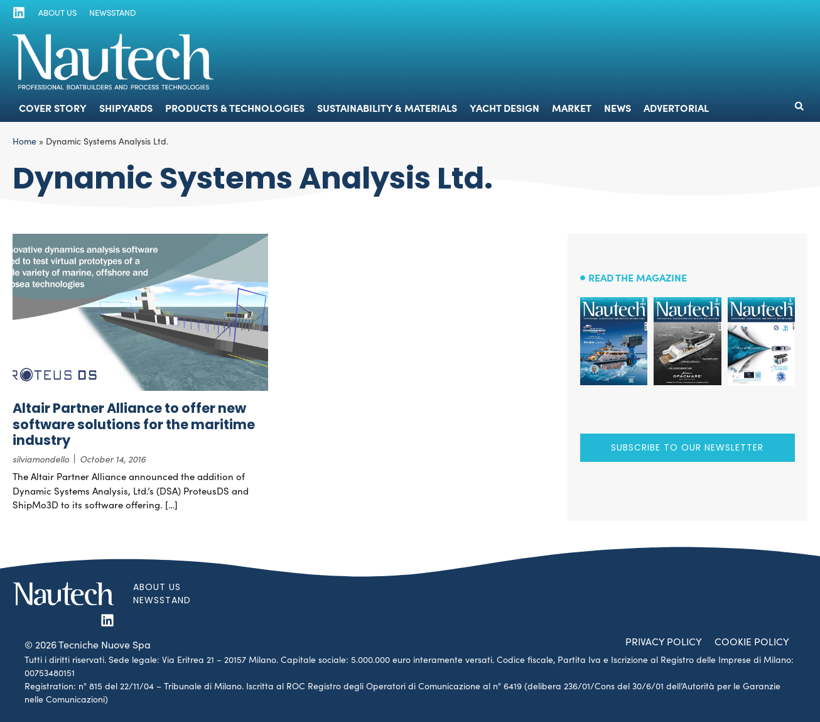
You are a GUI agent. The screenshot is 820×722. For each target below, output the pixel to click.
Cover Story (53, 107)
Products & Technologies (235, 107)
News (617, 107)
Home (24, 141)
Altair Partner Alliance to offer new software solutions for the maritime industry (134, 424)
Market (571, 107)
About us (57, 12)
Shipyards (126, 107)
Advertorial (676, 107)
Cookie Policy (751, 641)
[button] (799, 106)
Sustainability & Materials (387, 107)
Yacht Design (504, 107)
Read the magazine (637, 277)
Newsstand (112, 12)
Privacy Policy (662, 641)
